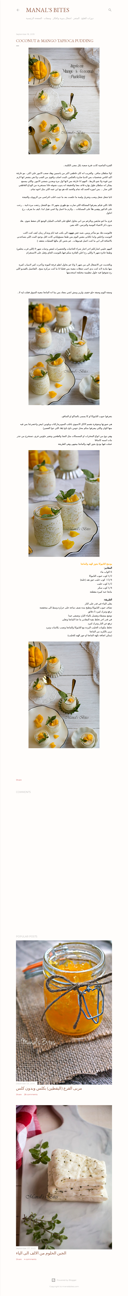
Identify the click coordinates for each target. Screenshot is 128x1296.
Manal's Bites (47, 10)
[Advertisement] (64, 903)
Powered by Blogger (64, 1280)
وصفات (47, 18)
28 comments (31, 1094)
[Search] (110, 9)
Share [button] (19, 780)
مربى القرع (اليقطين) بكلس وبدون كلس (49, 1088)
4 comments (30, 1259)
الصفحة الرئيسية (34, 18)
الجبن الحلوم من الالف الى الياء (41, 1253)
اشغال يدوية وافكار (62, 18)
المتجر (76, 18)
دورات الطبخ (87, 18)
